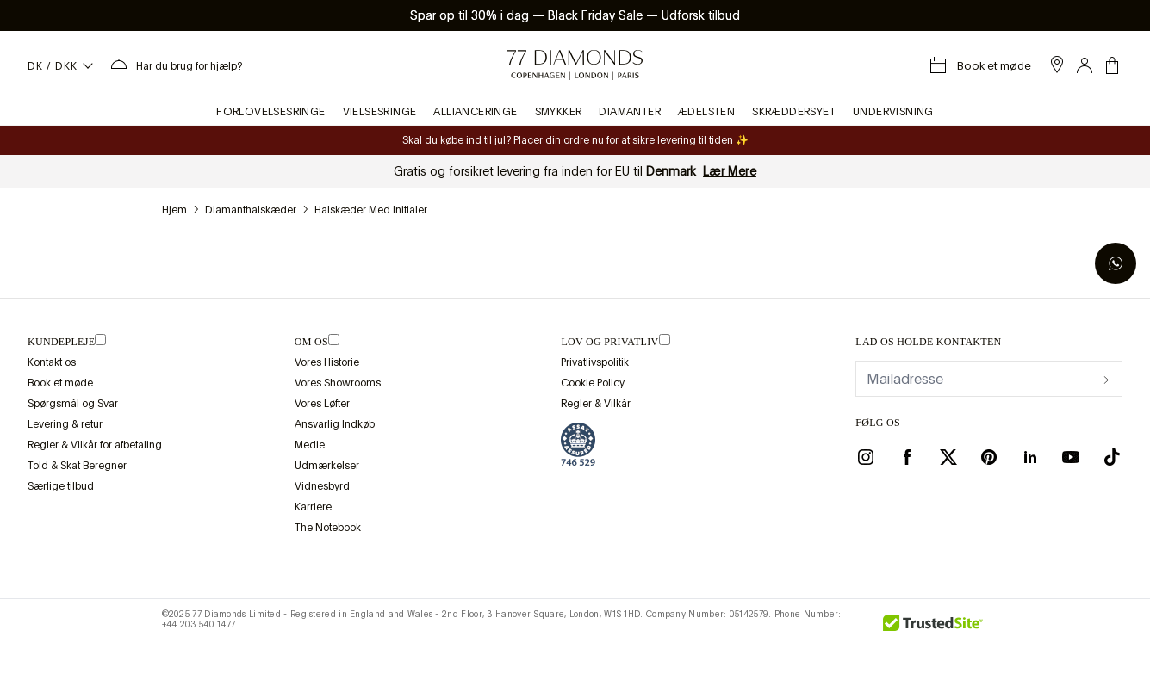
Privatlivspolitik (595, 362)
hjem (174, 210)
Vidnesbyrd (322, 486)
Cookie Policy (593, 383)
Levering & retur (65, 424)
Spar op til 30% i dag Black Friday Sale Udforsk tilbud (575, 15)
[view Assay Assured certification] (578, 444)
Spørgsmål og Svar (73, 404)
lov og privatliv (609, 342)
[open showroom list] (1057, 64)
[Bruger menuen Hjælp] (175, 65)
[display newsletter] (1101, 378)
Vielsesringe (380, 112)
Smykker (558, 112)
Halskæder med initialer (370, 210)
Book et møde (60, 383)
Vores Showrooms (338, 383)
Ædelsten (706, 112)
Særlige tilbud (61, 486)
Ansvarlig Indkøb (335, 424)
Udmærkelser (327, 466)
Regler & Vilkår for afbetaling (95, 445)
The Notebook (328, 527)
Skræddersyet (794, 112)
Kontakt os (52, 362)
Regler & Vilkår (596, 404)
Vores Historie (327, 362)
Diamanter (630, 112)
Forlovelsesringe (270, 112)
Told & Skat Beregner (77, 466)
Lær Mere (729, 171)
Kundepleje (61, 342)
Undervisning (893, 112)
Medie (310, 445)
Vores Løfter (322, 404)
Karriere (313, 507)
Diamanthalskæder (250, 210)
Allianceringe (475, 112)
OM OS (311, 342)
